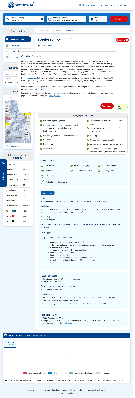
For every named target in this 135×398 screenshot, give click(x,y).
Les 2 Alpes (46, 46)
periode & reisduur (60, 18)
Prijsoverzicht (122, 40)
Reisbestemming (17, 18)
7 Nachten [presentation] (9, 343)
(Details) (117, 108)
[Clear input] (42, 19)
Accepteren (107, 106)
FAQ (103, 390)
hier (48, 227)
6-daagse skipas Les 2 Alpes (54, 125)
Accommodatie (17, 39)
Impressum (65, 93)
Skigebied (15, 45)
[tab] (10, 343)
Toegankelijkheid (69, 390)
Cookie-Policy (38, 89)
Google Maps (67, 323)
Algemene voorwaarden (88, 390)
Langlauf (15, 51)
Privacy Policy (54, 96)
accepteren (32, 78)
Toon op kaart (47, 193)
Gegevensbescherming (50, 390)
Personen (98, 18)
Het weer (15, 57)
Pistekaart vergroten (14, 146)
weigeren (28, 81)
